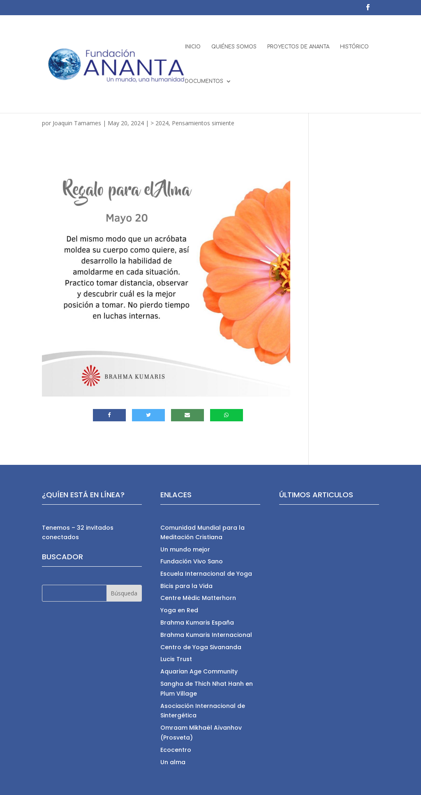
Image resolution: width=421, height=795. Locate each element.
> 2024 (159, 123)
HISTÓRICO (354, 47)
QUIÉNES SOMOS (234, 47)
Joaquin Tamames (77, 123)
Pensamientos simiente (203, 123)
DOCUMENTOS (204, 81)
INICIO (193, 47)
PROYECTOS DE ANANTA (298, 47)
